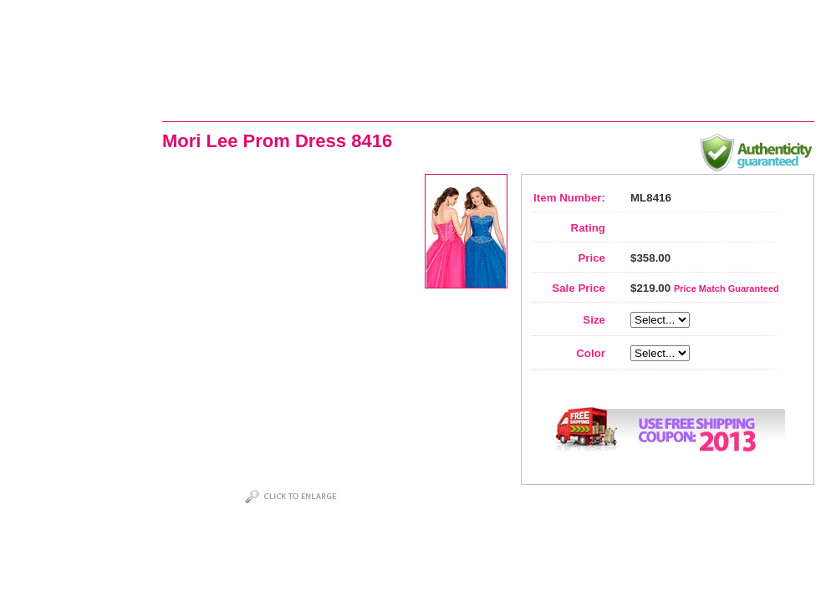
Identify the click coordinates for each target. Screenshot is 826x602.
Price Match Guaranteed (726, 288)
